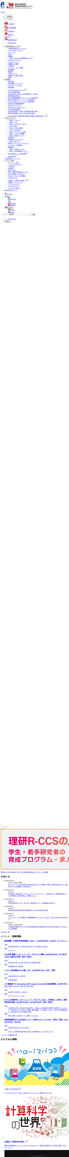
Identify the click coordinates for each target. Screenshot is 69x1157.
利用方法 (11, 137)
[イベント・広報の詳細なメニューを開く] (9, 161)
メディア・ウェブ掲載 (15, 68)
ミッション (12, 52)
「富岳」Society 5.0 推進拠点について (20, 58)
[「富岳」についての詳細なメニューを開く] (10, 118)
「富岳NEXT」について (12, 158)
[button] (1, 828)
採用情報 (11, 70)
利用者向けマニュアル (15, 139)
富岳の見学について (11, 190)
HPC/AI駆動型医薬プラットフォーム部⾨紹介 (23, 98)
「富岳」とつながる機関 (16, 133)
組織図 (10, 56)
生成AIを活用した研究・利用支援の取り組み (23, 111)
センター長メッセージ (15, 50)
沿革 (9, 54)
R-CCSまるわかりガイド (17, 90)
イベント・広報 (13, 162)
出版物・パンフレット (15, 182)
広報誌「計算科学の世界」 (18, 180)
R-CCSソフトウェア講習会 (17, 176)
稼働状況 (11, 147)
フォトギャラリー (14, 184)
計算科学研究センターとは (17, 48)
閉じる (7, 221)
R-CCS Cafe (12, 170)
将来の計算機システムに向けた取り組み (21, 113)
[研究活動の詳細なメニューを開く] (7, 79)
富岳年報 (12, 156)
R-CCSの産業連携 (14, 109)
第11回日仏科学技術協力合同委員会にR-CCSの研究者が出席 (28, 910)
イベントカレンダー (15, 164)
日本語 (11, 210)
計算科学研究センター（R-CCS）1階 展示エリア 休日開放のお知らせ (31, 903)
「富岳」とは (12, 122)
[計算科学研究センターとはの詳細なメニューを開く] (12, 46)
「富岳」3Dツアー (14, 141)
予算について (12, 73)
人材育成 (11, 66)
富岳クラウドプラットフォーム (18, 143)
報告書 (10, 71)
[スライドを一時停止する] (1, 825)
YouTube (11, 205)
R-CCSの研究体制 (14, 92)
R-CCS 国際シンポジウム (16, 174)
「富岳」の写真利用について (17, 151)
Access (3, 12)
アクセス (8, 194)
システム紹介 (12, 126)
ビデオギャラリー (14, 186)
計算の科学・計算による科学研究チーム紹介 (23, 94)
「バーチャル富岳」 (15, 130)
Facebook (12, 199)
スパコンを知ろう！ (15, 188)
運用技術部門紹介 (14, 96)
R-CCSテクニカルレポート (17, 107)
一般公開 (11, 166)
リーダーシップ (13, 62)
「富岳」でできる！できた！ (17, 124)
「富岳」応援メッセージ (16, 135)
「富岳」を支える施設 (15, 128)
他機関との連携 (13, 64)
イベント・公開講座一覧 (9, 1035)
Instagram (12, 203)
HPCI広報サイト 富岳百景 (18, 154)
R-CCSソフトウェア (14, 105)
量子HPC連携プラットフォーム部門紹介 (21, 100)
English (11, 212)
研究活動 (11, 81)
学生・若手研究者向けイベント (18, 172)
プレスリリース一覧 (15, 85)
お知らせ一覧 (12, 178)
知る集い (11, 168)
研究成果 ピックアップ (15, 83)
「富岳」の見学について (16, 149)
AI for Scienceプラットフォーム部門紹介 (21, 101)
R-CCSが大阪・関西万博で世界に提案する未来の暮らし (28, 116)
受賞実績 (11, 87)
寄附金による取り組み (15, 75)
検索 (33, 214)
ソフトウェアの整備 (15, 145)
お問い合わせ (10, 219)
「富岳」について (14, 120)
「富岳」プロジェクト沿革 (17, 132)
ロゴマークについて (15, 60)
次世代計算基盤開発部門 (16, 103)
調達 (9, 77)
